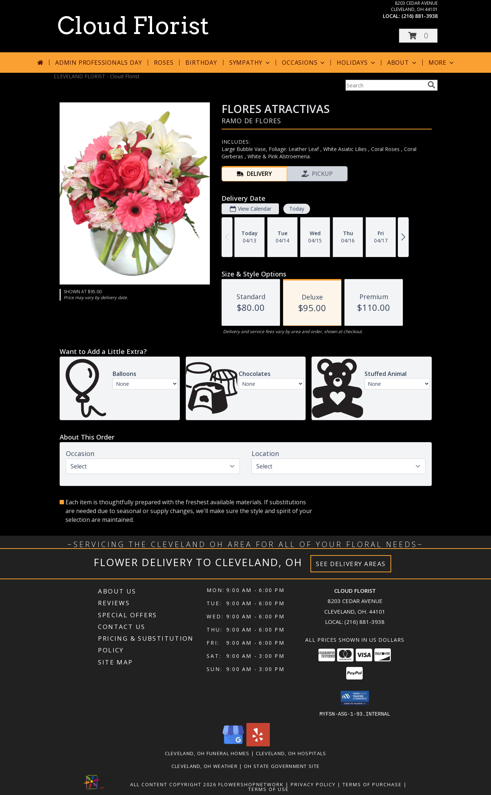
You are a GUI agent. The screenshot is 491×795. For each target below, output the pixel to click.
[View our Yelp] (258, 744)
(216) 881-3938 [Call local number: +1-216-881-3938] (419, 15)
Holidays (356, 63)
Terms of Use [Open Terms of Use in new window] (268, 788)
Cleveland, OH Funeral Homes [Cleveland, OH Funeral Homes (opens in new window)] (207, 753)
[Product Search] (385, 85)
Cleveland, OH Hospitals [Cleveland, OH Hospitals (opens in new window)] (291, 753)
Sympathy (250, 63)
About (402, 63)
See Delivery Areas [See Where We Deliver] (351, 563)
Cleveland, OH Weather (204, 765)
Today (296, 208)
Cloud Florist (133, 25)
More (441, 63)
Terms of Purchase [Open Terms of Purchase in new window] (372, 784)
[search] (431, 85)
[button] (418, 36)
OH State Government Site (282, 765)
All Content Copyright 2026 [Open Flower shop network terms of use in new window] (173, 784)
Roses (163, 63)
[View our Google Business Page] (233, 744)
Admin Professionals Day (98, 63)
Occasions (304, 63)
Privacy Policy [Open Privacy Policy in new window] (313, 784)
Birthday (201, 63)
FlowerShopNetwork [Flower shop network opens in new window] (251, 784)
